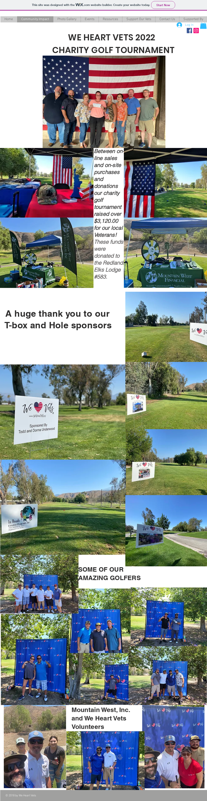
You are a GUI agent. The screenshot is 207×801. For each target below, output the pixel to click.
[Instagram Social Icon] (196, 30)
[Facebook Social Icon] (189, 30)
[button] (203, 25)
